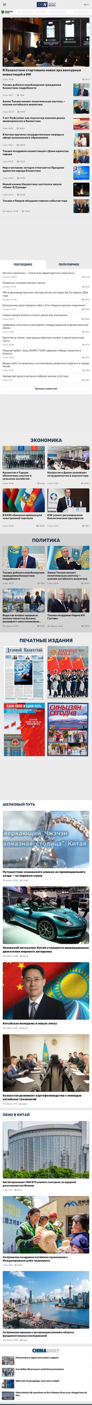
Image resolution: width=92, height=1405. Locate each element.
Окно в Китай (16, 1115)
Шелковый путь (19, 804)
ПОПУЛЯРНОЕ (69, 264)
